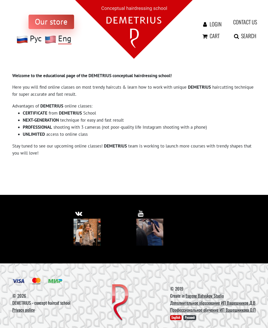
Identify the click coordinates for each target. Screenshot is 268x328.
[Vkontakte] (87, 232)
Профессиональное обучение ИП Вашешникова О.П (213, 310)
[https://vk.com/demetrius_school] (79, 213)
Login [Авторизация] (211, 24)
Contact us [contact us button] (241, 22)
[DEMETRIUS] (120, 302)
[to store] (51, 22)
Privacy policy (23, 310)
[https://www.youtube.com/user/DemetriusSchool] (141, 213)
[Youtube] (149, 232)
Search (241, 36)
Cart (211, 36)
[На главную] (134, 29)
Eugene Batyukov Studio (205, 295)
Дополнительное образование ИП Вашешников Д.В (212, 302)
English (175, 317)
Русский (190, 317)
